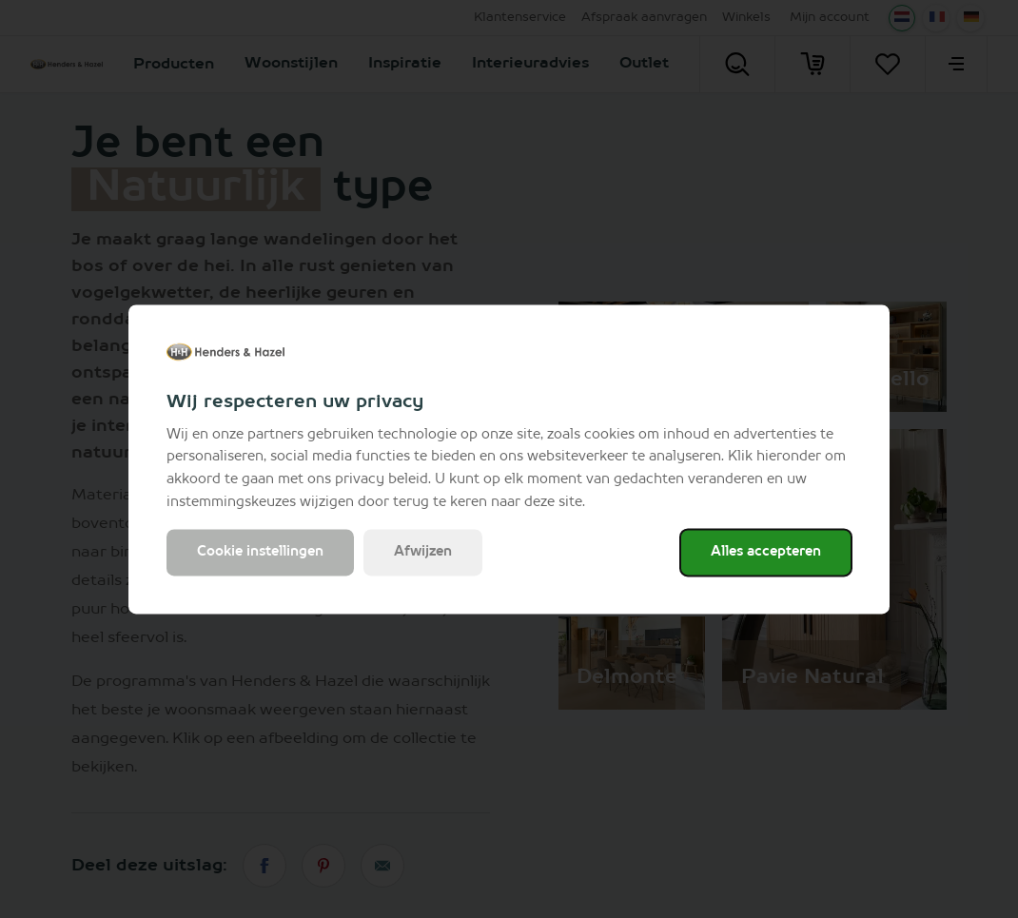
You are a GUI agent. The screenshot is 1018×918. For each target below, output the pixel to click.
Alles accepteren (766, 551)
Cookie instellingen (260, 551)
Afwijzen (423, 551)
